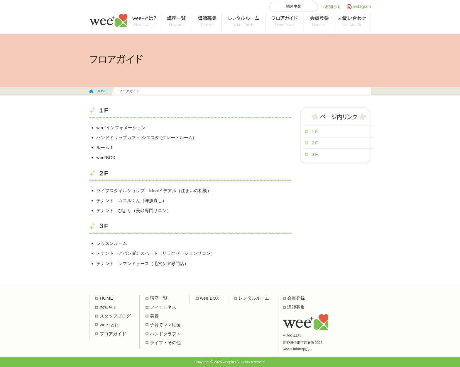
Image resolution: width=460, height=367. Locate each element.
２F (314, 142)
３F (314, 154)
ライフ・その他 (165, 342)
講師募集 (296, 307)
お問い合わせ (352, 22)
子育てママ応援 (165, 324)
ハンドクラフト (165, 333)
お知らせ (332, 6)
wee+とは (109, 324)
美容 (154, 315)
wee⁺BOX (209, 298)
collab (206, 22)
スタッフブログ (115, 315)
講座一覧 (175, 22)
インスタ (359, 6)
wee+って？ (143, 22)
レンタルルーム (244, 22)
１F (314, 131)
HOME (102, 91)
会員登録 (318, 22)
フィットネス (163, 307)
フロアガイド (284, 22)
